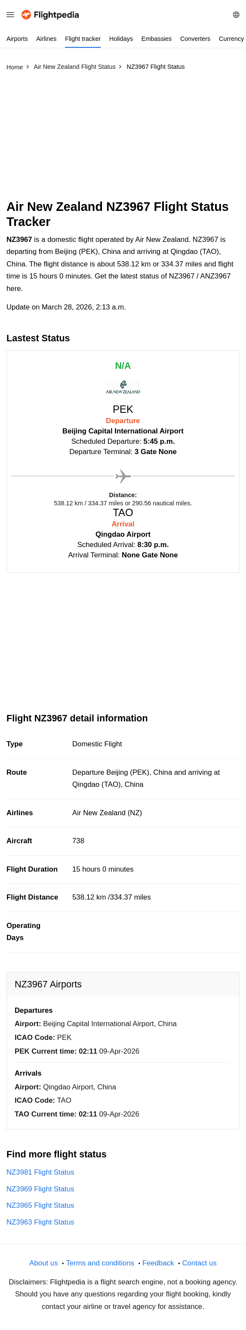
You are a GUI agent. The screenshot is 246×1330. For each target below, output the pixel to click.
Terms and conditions (100, 1263)
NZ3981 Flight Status (40, 1172)
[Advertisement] (123, 139)
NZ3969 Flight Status (40, 1189)
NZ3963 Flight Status (40, 1222)
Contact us (199, 1263)
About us (43, 1263)
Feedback (158, 1263)
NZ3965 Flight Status (40, 1205)
